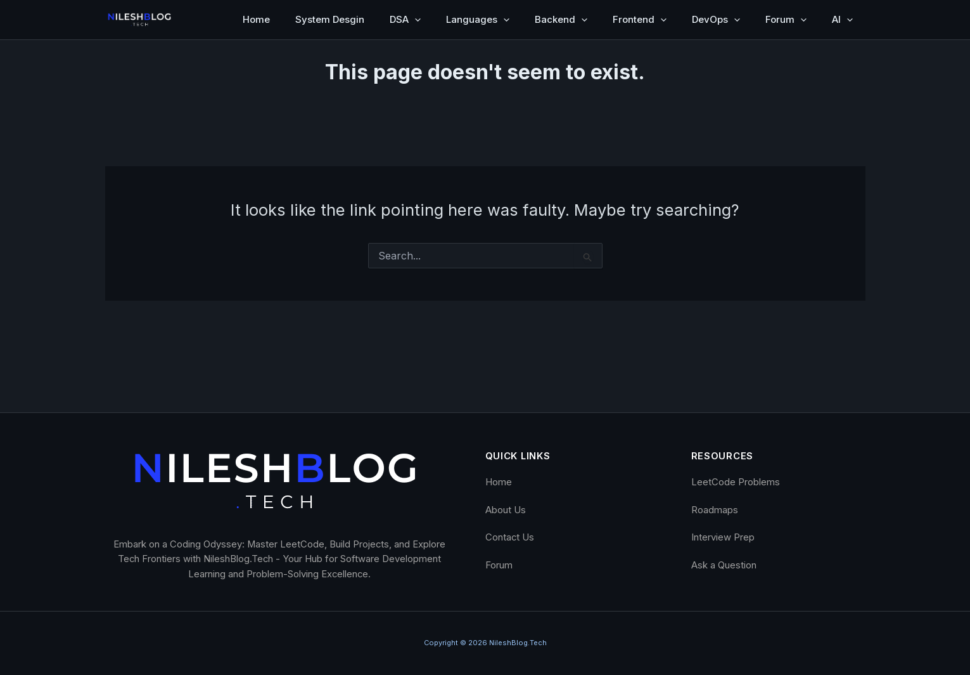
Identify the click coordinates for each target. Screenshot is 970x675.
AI (842, 20)
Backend (561, 20)
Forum (786, 20)
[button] (415, 20)
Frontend (640, 20)
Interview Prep (723, 537)
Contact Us (509, 537)
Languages (477, 20)
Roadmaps (714, 510)
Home (256, 19)
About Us (505, 510)
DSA (405, 20)
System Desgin (329, 19)
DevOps (716, 20)
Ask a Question (723, 565)
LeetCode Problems (735, 482)
